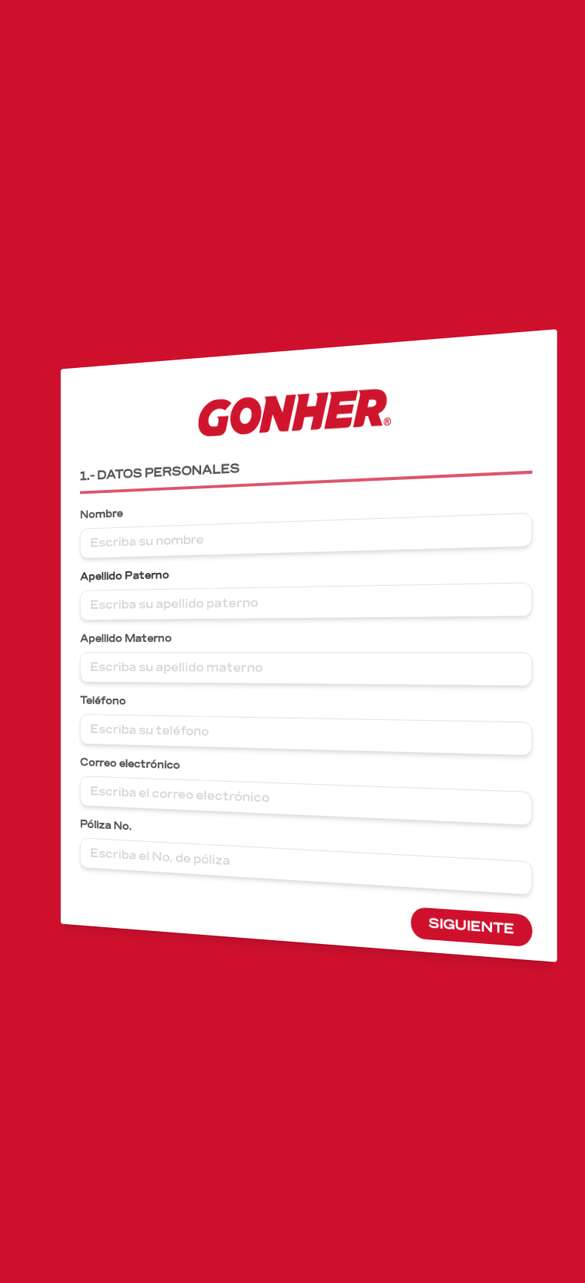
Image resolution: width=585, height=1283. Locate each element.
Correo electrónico (140, 763)
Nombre (113, 516)
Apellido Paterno (135, 576)
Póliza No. (118, 824)
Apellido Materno (136, 638)
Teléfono (115, 700)
